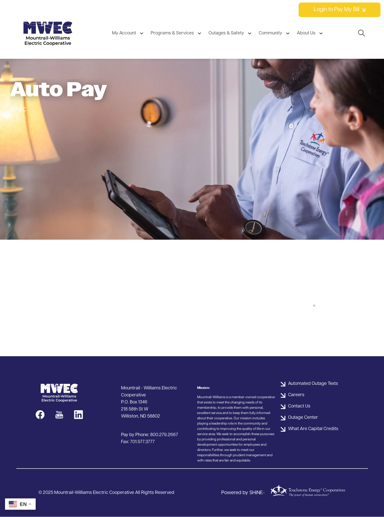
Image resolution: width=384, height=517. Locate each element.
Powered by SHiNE (243, 492)
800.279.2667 (164, 435)
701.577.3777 (142, 442)
